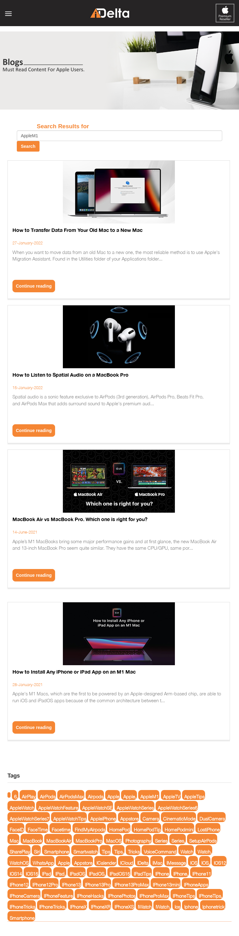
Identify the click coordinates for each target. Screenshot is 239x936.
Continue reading (34, 286)
